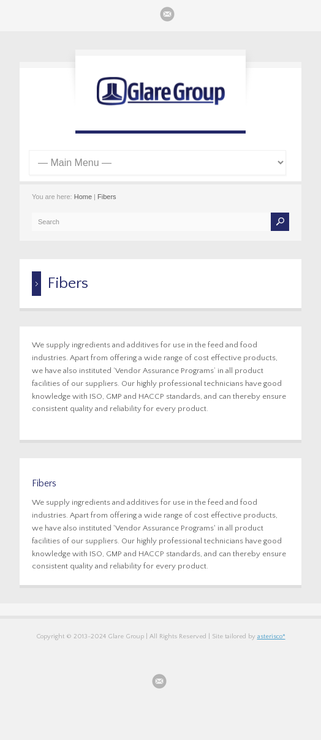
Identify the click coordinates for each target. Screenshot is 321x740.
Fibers (106, 196)
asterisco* (271, 636)
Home (83, 196)
